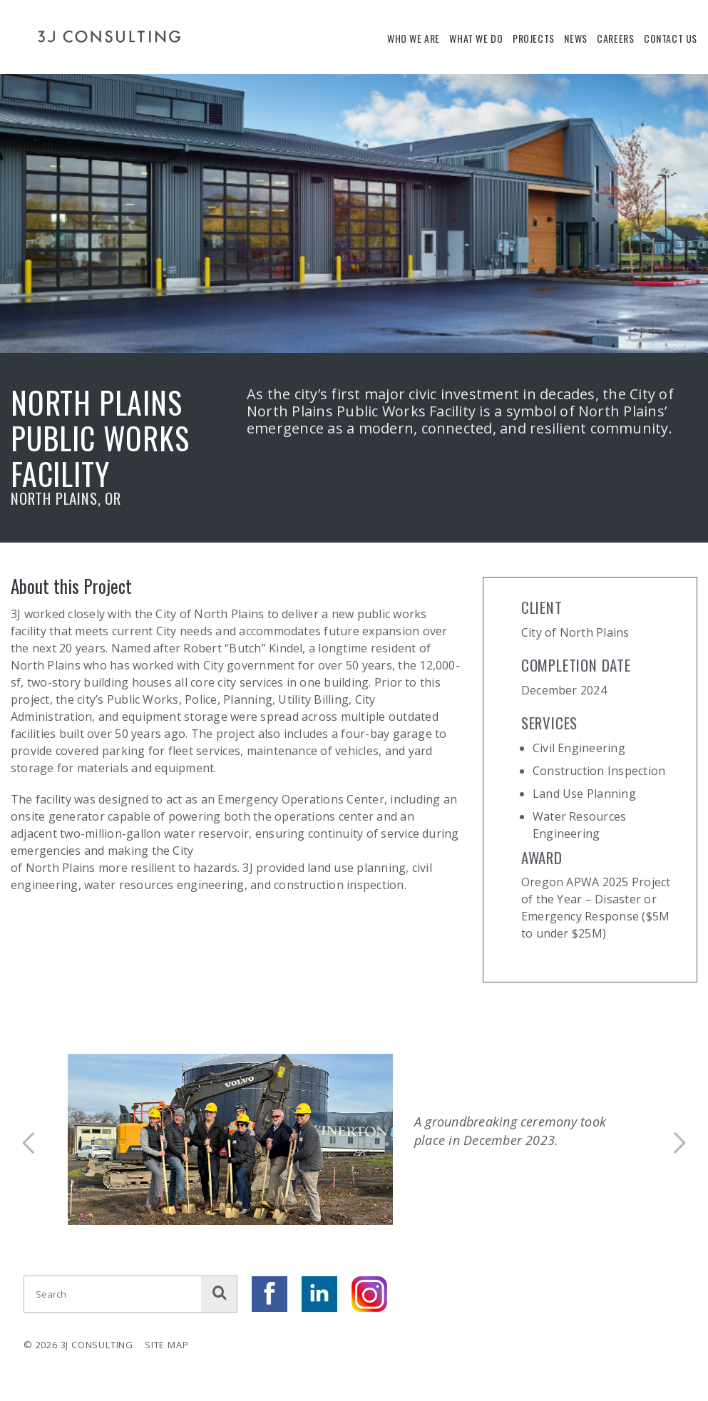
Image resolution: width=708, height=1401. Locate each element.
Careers (615, 38)
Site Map (166, 1344)
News (575, 38)
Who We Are (413, 38)
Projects (534, 38)
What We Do (476, 38)
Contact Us (670, 38)
